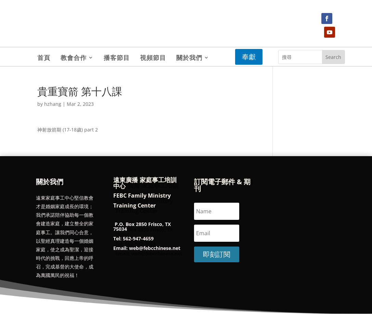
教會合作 (74, 58)
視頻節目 (153, 58)
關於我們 (189, 58)
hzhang (52, 104)
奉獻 (249, 56)
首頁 (43, 58)
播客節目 (117, 58)
